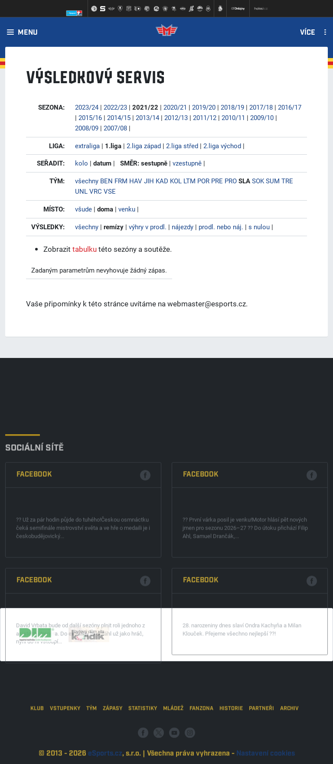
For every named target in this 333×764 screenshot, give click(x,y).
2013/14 (147, 117)
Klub (37, 730)
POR (203, 180)
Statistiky (142, 730)
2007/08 (115, 128)
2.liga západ (144, 145)
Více (307, 32)
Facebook (34, 531)
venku (126, 209)
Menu (28, 32)
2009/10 (262, 117)
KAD (162, 180)
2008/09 (86, 128)
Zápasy (112, 730)
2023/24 (86, 107)
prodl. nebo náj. (221, 226)
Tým (91, 730)
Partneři (261, 730)
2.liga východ (222, 145)
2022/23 (115, 107)
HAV (135, 180)
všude (83, 209)
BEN (106, 180)
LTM (189, 180)
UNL (81, 191)
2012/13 (176, 117)
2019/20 (203, 107)
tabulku (84, 249)
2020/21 (175, 107)
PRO (231, 180)
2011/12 (204, 117)
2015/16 (90, 117)
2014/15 (119, 117)
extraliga (87, 145)
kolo (81, 163)
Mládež (173, 730)
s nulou (259, 226)
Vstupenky (65, 730)
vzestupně (187, 163)
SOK (258, 180)
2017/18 (261, 107)
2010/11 (233, 117)
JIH (149, 180)
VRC (95, 191)
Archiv (289, 730)
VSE (110, 191)
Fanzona (201, 730)
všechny (86, 180)
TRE (287, 180)
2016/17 (289, 107)
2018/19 (232, 107)
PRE (217, 180)
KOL (176, 180)
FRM (120, 180)
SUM (273, 180)
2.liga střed (182, 145)
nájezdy (182, 226)
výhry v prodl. (147, 226)
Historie (231, 730)
